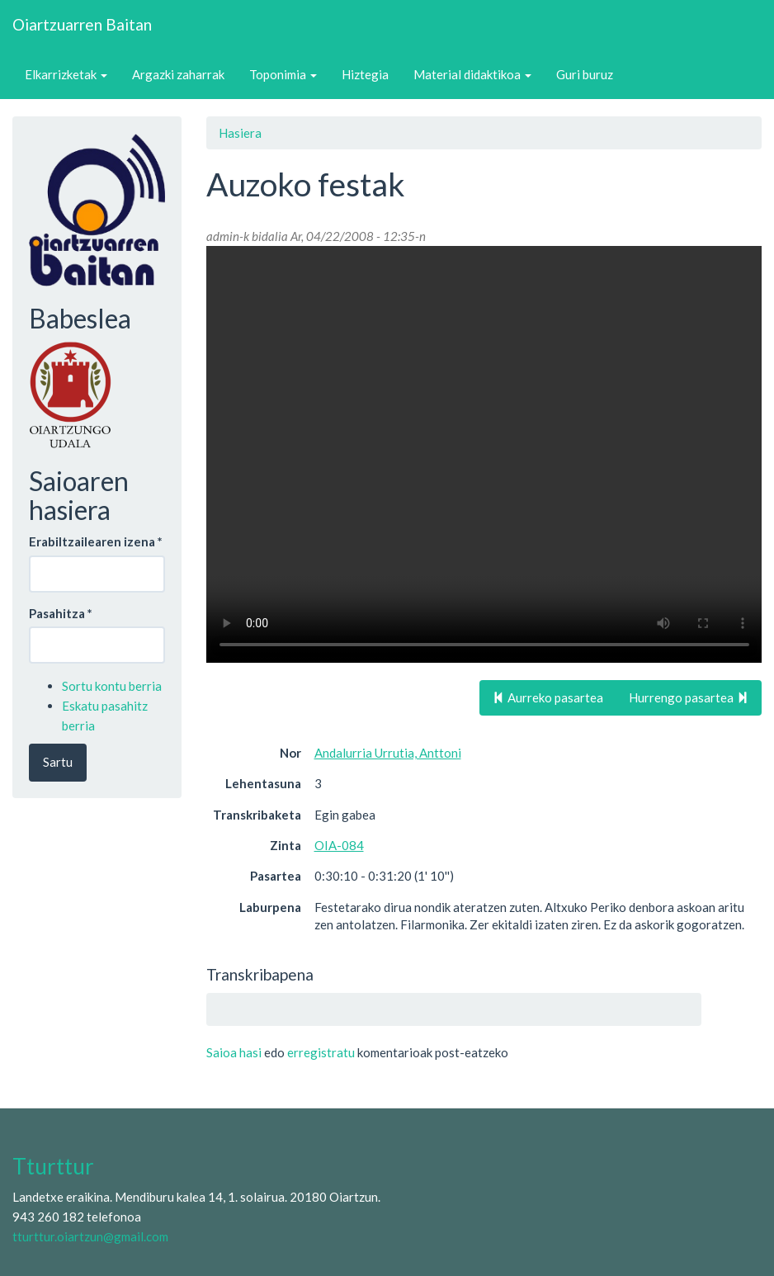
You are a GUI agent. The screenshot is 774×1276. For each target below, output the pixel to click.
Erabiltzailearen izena (96, 541)
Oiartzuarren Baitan (82, 24)
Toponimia (283, 74)
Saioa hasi (234, 1052)
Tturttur (53, 1166)
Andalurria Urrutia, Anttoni (387, 752)
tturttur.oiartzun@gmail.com (90, 1236)
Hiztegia (365, 74)
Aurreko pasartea (548, 697)
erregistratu (321, 1052)
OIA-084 (339, 845)
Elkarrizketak (66, 74)
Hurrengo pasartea (688, 697)
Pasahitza (60, 613)
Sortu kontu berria (112, 685)
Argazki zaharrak (178, 74)
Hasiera (240, 132)
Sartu (58, 761)
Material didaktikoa (472, 74)
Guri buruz (584, 74)
